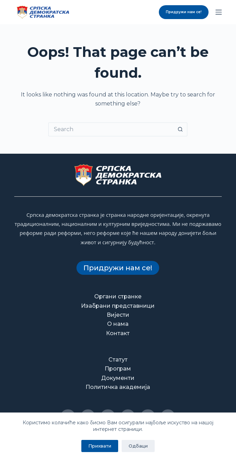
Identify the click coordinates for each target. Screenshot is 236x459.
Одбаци (138, 446)
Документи (118, 378)
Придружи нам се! (184, 12)
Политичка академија (118, 387)
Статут (118, 359)
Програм (118, 368)
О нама (118, 324)
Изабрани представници (118, 306)
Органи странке (117, 296)
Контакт (118, 333)
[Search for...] (110, 129)
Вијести (118, 315)
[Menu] (218, 12)
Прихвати (99, 446)
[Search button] (180, 129)
